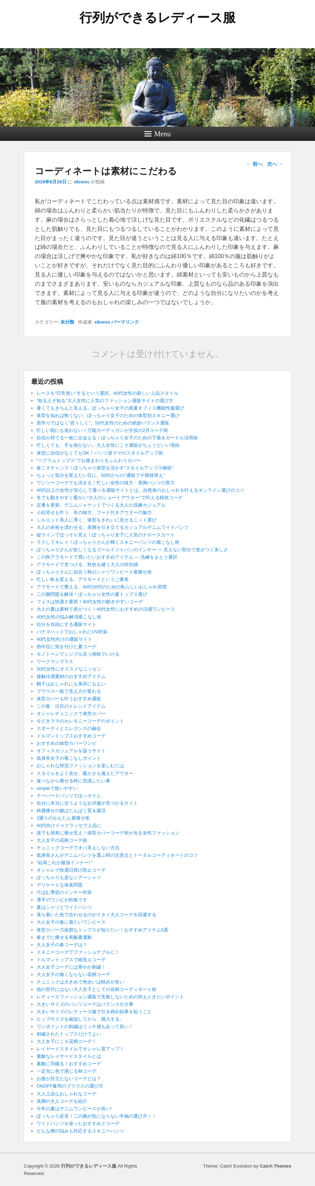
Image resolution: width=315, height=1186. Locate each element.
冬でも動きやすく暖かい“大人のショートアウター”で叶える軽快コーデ (110, 497)
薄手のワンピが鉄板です (62, 899)
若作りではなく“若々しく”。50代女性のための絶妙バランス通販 (103, 423)
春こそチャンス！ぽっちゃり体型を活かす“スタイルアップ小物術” (105, 468)
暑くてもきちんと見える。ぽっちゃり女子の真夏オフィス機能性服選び (110, 408)
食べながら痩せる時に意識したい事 (73, 780)
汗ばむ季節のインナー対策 (64, 892)
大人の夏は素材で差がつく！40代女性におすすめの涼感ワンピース (106, 609)
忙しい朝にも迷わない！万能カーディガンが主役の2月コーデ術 (102, 430)
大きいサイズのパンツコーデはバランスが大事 (85, 1004)
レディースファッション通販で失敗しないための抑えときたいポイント (110, 996)
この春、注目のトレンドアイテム (71, 706)
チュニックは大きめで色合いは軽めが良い (80, 982)
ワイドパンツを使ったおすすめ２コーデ (78, 1123)
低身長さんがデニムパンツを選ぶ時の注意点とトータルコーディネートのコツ (117, 855)
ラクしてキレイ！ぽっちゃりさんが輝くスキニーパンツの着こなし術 (108, 542)
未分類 (67, 322)
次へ (275, 164)
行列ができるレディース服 (157, 17)
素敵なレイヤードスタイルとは (69, 1056)
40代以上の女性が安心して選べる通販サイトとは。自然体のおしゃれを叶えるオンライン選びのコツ (140, 490)
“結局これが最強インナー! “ (65, 862)
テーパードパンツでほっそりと (69, 795)
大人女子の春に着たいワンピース (71, 922)
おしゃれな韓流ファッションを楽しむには (80, 765)
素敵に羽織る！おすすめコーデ (69, 1063)
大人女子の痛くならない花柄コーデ (73, 974)
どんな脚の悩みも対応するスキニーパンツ (80, 1131)
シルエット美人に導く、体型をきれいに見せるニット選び (96, 520)
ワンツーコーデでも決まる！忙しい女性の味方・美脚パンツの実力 (106, 482)
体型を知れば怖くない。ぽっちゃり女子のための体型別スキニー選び (108, 415)
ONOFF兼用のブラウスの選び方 (70, 1086)
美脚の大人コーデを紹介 (62, 1101)
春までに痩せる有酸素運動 (64, 937)
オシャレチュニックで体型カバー (71, 713)
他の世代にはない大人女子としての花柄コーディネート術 (96, 989)
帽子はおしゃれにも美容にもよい (71, 683)
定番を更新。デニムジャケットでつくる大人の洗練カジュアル (101, 505)
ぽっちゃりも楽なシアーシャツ (69, 877)
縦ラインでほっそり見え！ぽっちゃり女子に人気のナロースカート (106, 534)
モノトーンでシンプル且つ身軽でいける (78, 654)
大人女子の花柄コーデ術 (62, 840)
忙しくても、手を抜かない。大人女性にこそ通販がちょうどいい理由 (108, 445)
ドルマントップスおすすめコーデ (71, 736)
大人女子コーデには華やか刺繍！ (71, 967)
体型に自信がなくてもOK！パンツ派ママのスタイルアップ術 (100, 453)
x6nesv (81, 181)
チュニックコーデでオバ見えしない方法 (78, 847)
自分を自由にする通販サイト (66, 624)
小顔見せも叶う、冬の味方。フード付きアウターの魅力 (94, 512)
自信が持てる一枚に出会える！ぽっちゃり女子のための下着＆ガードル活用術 (117, 437)
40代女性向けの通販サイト (64, 639)
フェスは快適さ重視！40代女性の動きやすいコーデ (90, 601)
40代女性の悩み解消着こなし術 (69, 617)
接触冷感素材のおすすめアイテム (71, 676)
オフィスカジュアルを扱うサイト (71, 750)
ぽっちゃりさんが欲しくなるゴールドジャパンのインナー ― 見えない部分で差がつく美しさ (132, 549)
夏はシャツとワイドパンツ (64, 907)
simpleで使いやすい (57, 788)
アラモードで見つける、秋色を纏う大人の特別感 (87, 564)
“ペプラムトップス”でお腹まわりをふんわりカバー (89, 460)
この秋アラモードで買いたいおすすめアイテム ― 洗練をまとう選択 (107, 557)
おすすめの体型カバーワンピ (66, 743)
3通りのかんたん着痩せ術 (63, 818)
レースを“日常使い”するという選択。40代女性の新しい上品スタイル (107, 393)
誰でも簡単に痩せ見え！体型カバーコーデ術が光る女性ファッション (108, 833)
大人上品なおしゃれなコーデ (66, 1093)
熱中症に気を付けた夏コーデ (66, 646)
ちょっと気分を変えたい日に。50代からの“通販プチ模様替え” (101, 475)
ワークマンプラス (55, 661)
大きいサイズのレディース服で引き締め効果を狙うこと (94, 1011)
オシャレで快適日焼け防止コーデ (71, 870)
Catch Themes (275, 1166)
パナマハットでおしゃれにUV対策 (72, 631)
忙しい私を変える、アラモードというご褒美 (83, 579)
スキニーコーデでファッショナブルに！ (78, 952)
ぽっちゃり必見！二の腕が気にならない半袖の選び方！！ (96, 1116)
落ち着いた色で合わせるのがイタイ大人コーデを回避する (96, 914)
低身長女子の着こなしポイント (69, 758)
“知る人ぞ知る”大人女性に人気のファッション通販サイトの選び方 (105, 400)
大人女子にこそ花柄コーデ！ (66, 1041)
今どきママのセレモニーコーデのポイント (80, 721)
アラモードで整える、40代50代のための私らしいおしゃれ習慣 (102, 586)
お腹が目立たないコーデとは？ (69, 1078)
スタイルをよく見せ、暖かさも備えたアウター (85, 773)
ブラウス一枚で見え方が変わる (69, 691)
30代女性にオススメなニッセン (69, 669)
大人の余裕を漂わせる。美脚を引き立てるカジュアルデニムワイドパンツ (113, 527)
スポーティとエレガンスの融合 (69, 728)
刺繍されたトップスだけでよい (69, 1034)
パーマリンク (125, 322)
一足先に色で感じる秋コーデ (66, 1071)
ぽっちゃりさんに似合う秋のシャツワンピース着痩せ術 (94, 572)
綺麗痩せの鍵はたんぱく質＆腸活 (71, 810)
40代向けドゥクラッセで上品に (69, 825)
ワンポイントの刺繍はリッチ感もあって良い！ (85, 1026)
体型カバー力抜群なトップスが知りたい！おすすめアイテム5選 (102, 930)
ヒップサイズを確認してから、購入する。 (80, 1019)
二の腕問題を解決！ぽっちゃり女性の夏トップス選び (92, 594)
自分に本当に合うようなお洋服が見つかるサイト (87, 803)
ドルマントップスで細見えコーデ (71, 959)
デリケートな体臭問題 (60, 885)
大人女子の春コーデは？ (62, 944)
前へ (254, 164)
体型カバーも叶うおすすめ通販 (69, 698)
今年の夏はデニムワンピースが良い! (74, 1108)
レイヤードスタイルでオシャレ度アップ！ (80, 1048)
